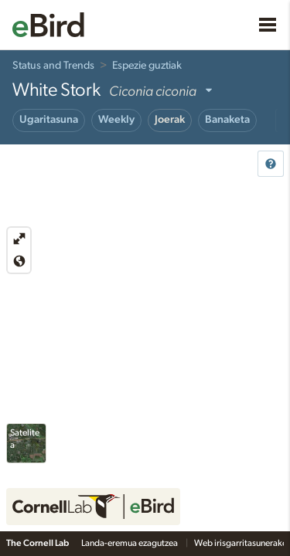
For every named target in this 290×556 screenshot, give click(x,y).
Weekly (116, 119)
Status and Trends (53, 65)
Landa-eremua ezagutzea (130, 543)
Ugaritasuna (48, 119)
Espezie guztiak (147, 65)
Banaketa (227, 119)
